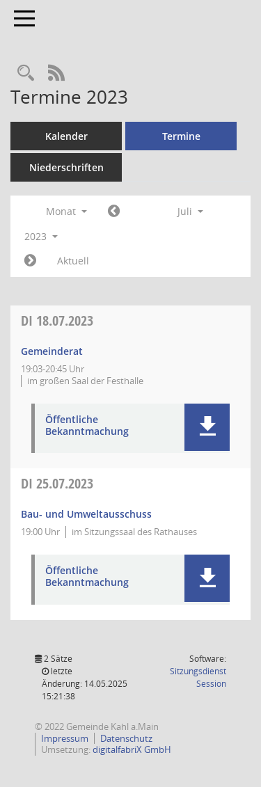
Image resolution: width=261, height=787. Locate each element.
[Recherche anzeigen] (25, 73)
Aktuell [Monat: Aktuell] (73, 260)
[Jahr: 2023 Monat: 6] (113, 211)
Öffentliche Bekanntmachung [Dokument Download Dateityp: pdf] (87, 426)
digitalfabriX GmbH (132, 749)
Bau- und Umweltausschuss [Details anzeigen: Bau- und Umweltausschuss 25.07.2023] (86, 513)
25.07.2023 (57, 483)
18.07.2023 (57, 320)
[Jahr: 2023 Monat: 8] (30, 260)
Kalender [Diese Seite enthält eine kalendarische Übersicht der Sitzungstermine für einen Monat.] (66, 136)
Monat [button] (66, 211)
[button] (207, 427)
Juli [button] (190, 211)
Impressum (64, 738)
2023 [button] (41, 236)
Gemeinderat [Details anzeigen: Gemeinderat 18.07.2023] (52, 351)
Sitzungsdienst (198, 677)
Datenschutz (126, 738)
